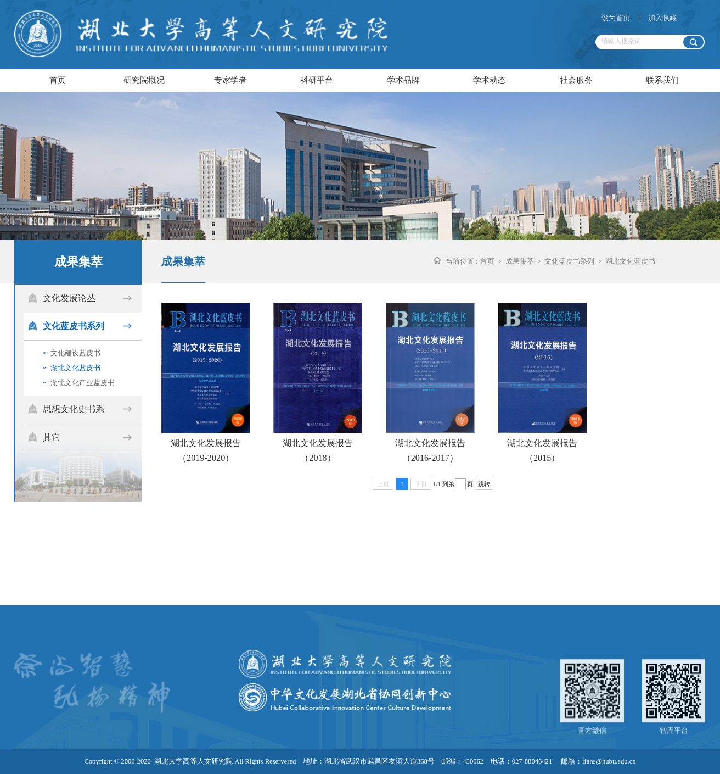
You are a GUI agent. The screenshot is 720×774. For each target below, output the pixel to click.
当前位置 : (462, 261)
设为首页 (615, 18)
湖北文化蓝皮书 (71, 367)
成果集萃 (519, 261)
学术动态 (489, 80)
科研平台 (316, 80)
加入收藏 (662, 18)
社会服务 (576, 80)
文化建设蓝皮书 (71, 352)
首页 (57, 80)
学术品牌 (403, 80)
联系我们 (662, 80)
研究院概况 (144, 80)
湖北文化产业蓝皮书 (79, 382)
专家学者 (230, 80)
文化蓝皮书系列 (569, 261)
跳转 (484, 484)
